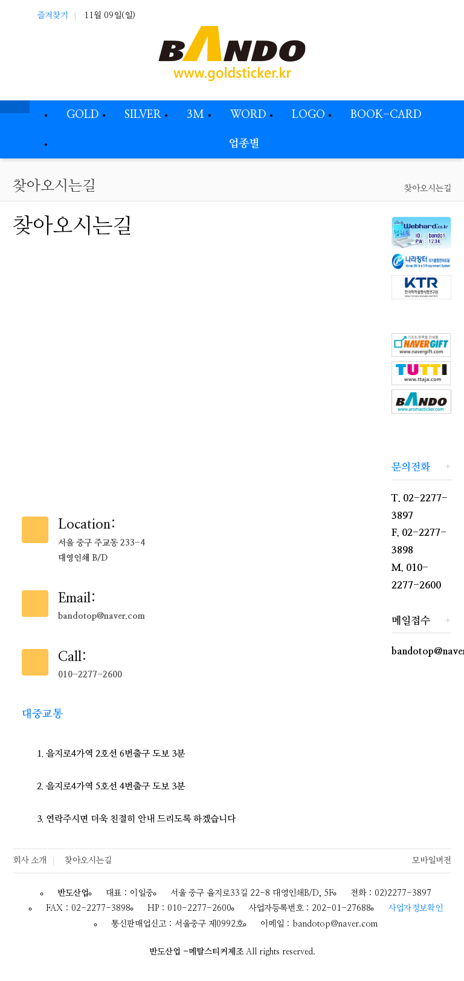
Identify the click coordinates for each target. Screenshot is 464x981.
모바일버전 (431, 860)
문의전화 (411, 467)
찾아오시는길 (427, 188)
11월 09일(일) (109, 15)
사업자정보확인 (415, 908)
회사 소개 (30, 860)
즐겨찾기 (52, 15)
